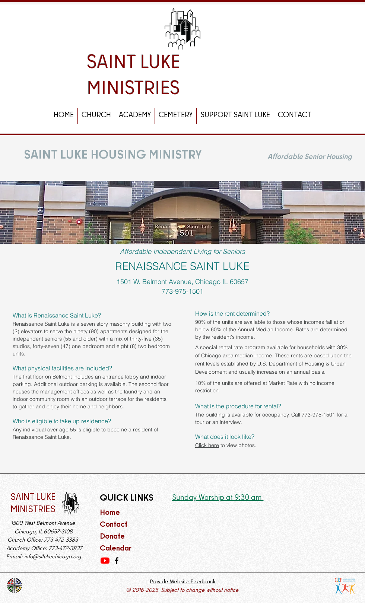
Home (110, 513)
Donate (112, 537)
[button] (96, 116)
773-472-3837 (65, 549)
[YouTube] (105, 560)
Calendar (115, 549)
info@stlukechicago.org (52, 557)
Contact (114, 525)
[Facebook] (116, 560)
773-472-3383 (61, 540)
